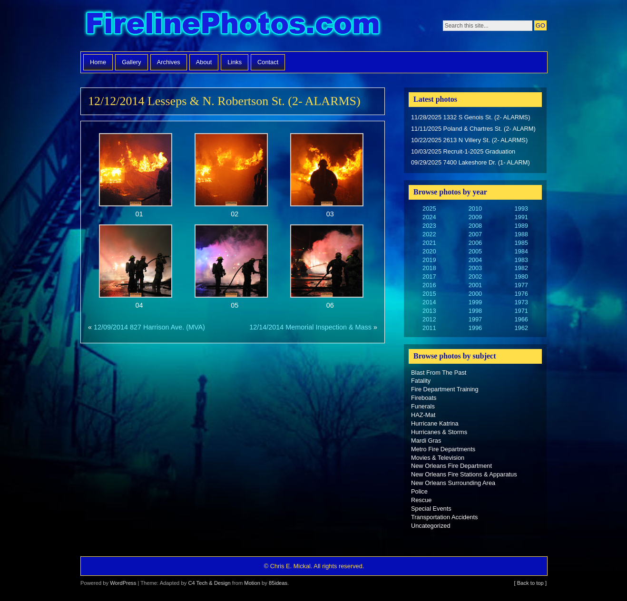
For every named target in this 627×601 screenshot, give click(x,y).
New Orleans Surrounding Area (453, 482)
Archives (168, 62)
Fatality (421, 380)
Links (234, 62)
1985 (521, 242)
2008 (475, 225)
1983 (521, 259)
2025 (429, 208)
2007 (475, 234)
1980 (521, 276)
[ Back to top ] (530, 583)
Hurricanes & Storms (439, 432)
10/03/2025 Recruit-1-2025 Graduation (463, 151)
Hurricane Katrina (435, 423)
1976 (521, 293)
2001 (475, 285)
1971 (521, 310)
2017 (429, 276)
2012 (429, 319)
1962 (521, 327)
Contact (267, 62)
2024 (429, 217)
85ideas (278, 583)
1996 (475, 327)
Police (419, 491)
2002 (475, 276)
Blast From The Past (438, 372)
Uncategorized (431, 525)
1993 (521, 208)
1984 (521, 251)
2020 (429, 251)
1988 (521, 234)
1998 (475, 310)
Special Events (431, 508)
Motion (252, 583)
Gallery (131, 62)
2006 (475, 242)
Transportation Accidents (444, 517)
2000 (475, 293)
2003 (475, 267)
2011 (429, 327)
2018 (429, 267)
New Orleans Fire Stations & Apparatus (464, 474)
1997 (475, 319)
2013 (429, 310)
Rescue (421, 500)
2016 (429, 285)
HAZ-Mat (423, 414)
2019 (429, 259)
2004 (475, 259)
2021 (429, 242)
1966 (521, 319)
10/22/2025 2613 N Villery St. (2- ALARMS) (469, 140)
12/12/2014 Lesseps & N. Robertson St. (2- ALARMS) (224, 101)
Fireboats (423, 397)
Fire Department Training (445, 389)
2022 (429, 234)
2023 (429, 225)
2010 (475, 208)
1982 (521, 267)
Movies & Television (437, 457)
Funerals (423, 406)
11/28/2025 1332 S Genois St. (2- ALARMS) (470, 117)
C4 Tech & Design (209, 583)
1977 (521, 285)
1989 (521, 225)
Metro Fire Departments (443, 449)
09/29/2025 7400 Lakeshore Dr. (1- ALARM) (470, 162)
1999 (475, 302)
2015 (429, 293)
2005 (475, 251)
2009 (475, 217)
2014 (429, 302)
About (204, 62)
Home (98, 62)
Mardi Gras (426, 440)
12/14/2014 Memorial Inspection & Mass (310, 327)
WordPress (123, 583)
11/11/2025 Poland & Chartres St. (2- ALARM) (473, 128)
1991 (521, 217)
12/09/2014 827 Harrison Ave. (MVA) (149, 327)
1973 (521, 302)
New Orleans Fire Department (451, 465)
